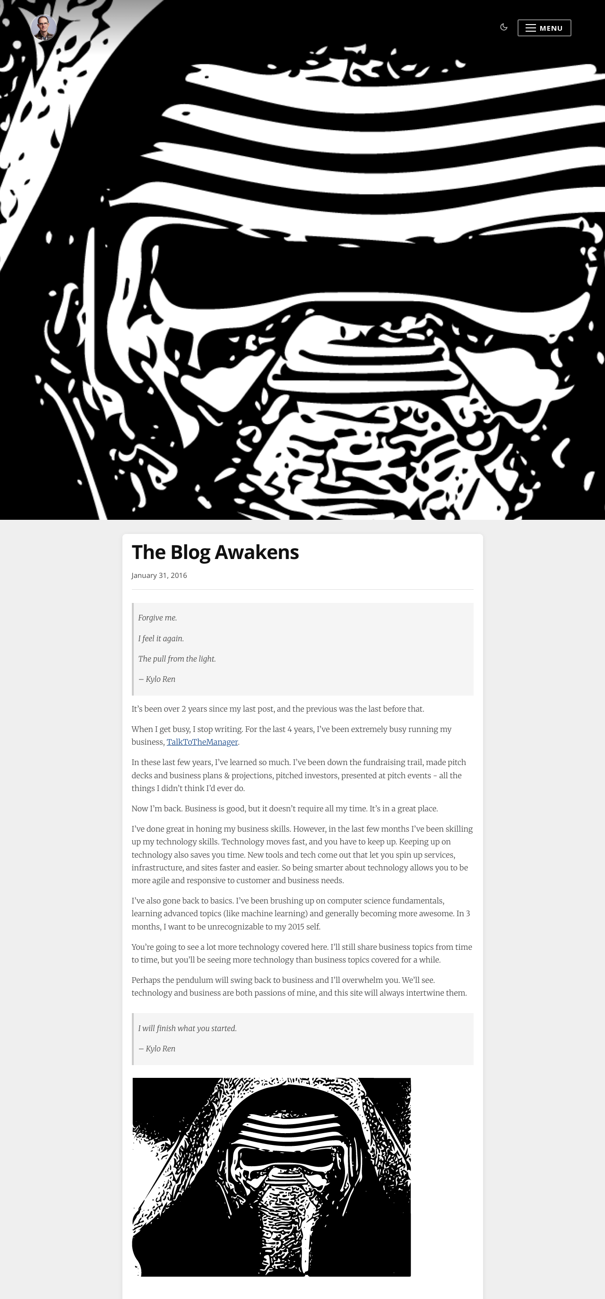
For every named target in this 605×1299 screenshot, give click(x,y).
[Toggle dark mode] (504, 27)
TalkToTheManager (202, 742)
